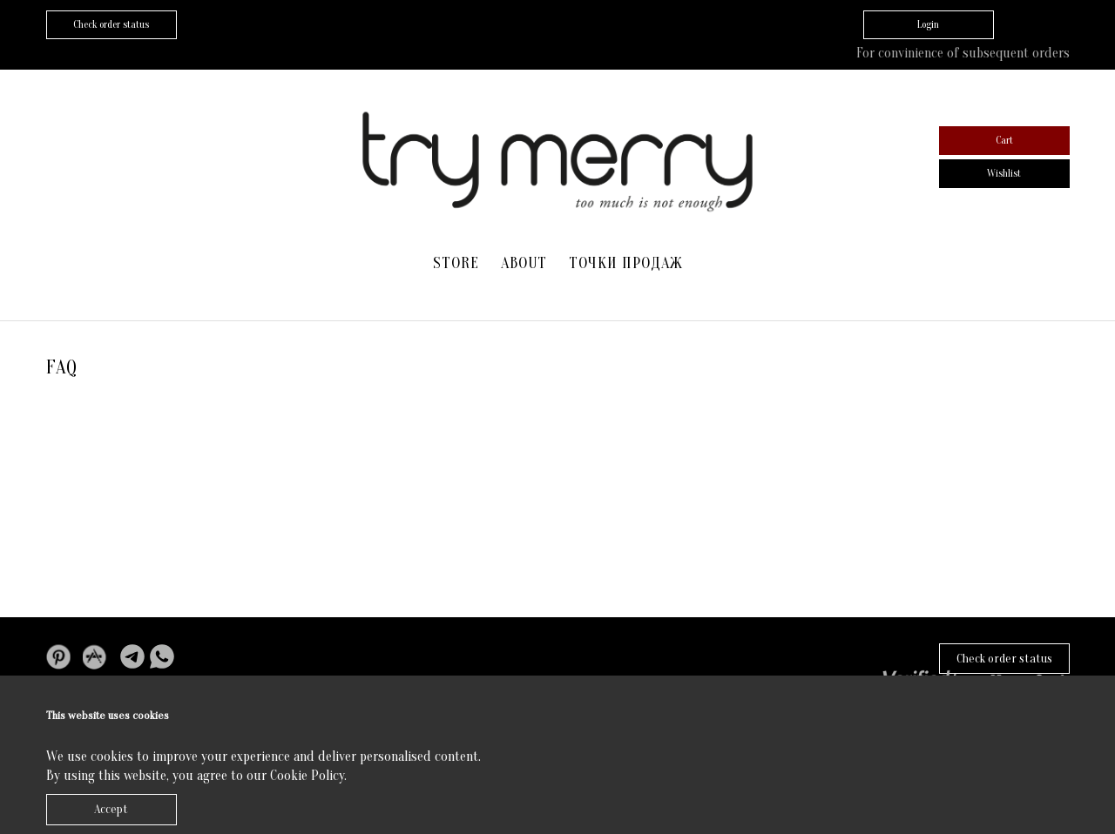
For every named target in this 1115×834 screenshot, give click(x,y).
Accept (111, 809)
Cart (1004, 140)
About (524, 263)
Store (456, 263)
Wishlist (1004, 173)
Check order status (1004, 658)
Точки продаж (626, 263)
